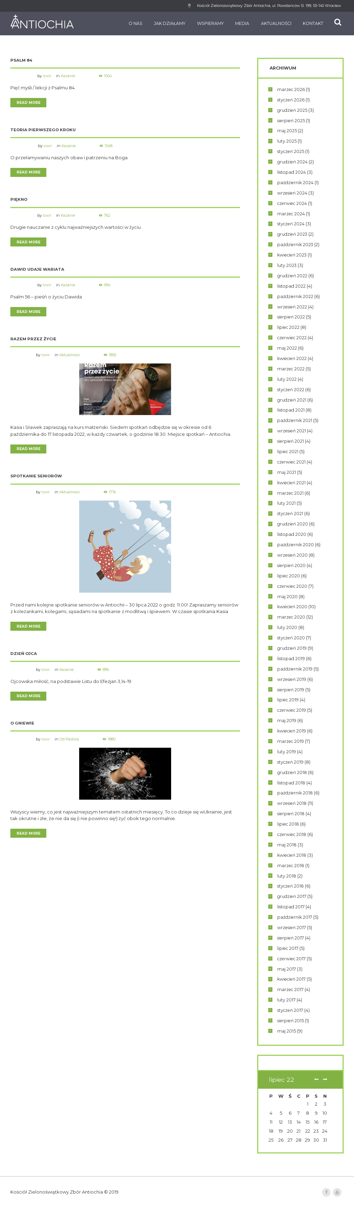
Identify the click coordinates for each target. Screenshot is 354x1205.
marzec (291, 89)
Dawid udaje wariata (38, 271)
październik (296, 182)
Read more (29, 103)
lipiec (289, 327)
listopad (292, 172)
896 (108, 673)
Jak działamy (165, 23)
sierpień (292, 120)
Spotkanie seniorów (37, 479)
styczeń (292, 99)
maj (287, 131)
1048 (112, 146)
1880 (113, 743)
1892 (115, 357)
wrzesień (293, 193)
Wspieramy (206, 23)
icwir (47, 75)
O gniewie (22, 727)
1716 (115, 495)
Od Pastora (70, 743)
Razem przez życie (33, 341)
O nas (131, 23)
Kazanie (69, 75)
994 (109, 287)
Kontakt (308, 23)
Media (238, 23)
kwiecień (293, 255)
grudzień (293, 110)
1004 (110, 75)
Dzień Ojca (24, 657)
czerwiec (293, 203)
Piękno (19, 201)
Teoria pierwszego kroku (43, 130)
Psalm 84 (22, 60)
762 (109, 216)
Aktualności (271, 23)
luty (287, 141)
